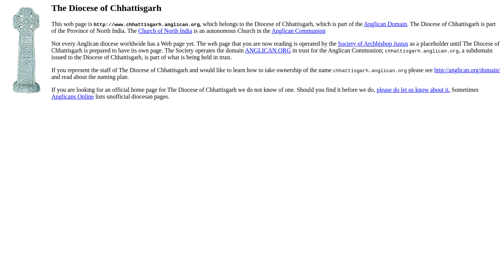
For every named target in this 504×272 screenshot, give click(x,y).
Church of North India (165, 31)
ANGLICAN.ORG (268, 50)
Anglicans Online (72, 96)
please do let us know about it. (413, 90)
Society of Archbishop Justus (373, 43)
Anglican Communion (299, 31)
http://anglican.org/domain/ (467, 70)
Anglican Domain (385, 24)
